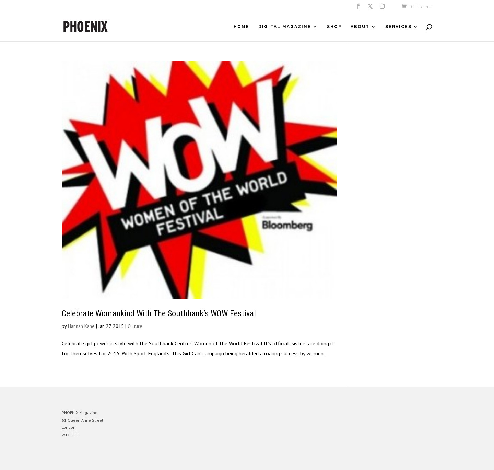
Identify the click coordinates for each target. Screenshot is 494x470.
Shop (334, 26)
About (360, 26)
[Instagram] (383, 8)
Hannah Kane (81, 326)
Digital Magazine (284, 26)
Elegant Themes (94, 459)
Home (241, 26)
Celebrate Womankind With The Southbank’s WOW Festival (159, 313)
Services (398, 26)
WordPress (136, 459)
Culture (135, 326)
